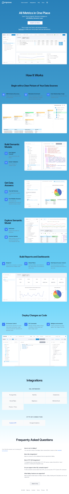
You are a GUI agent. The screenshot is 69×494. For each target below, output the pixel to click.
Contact (33, 490)
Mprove (28, 490)
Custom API (12, 423)
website (59, 450)
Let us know (5, 451)
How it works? (24, 2)
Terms (38, 490)
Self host (21, 29)
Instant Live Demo (35, 22)
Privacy (43, 490)
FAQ (39, 2)
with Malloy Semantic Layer (34, 18)
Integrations (33, 2)
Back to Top (35, 483)
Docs (43, 2)
